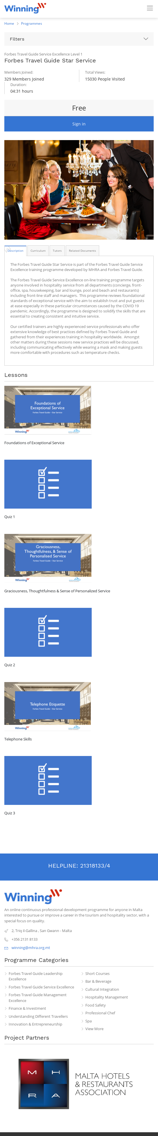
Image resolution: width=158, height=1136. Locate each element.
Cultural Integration (102, 989)
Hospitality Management (106, 997)
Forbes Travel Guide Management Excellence (38, 997)
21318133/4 (95, 865)
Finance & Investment (27, 1008)
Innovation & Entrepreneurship (35, 1024)
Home (9, 23)
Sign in (79, 124)
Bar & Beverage (98, 981)
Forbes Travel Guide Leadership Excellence (36, 976)
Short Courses (97, 973)
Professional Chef (100, 1012)
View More (94, 1028)
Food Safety (95, 1005)
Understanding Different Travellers (38, 1016)
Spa (88, 1021)
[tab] (15, 250)
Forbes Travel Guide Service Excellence (41, 987)
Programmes (31, 23)
